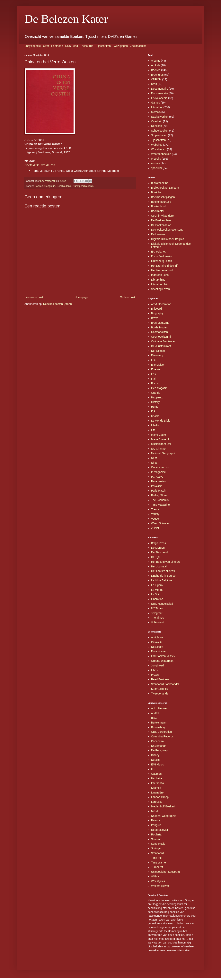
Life (153, 430)
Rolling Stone (159, 495)
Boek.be (156, 192)
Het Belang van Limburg (166, 561)
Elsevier (156, 369)
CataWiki (156, 642)
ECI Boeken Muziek (163, 656)
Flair (153, 378)
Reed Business (160, 679)
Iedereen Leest (160, 274)
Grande (155, 392)
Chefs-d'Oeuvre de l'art (39, 165)
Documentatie (159, 93)
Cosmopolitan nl (161, 336)
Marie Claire (158, 434)
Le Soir (155, 594)
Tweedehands (159, 693)
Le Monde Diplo (160, 420)
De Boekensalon (161, 225)
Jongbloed (157, 665)
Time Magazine (160, 504)
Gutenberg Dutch (161, 261)
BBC (154, 717)
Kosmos (156, 787)
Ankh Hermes (159, 708)
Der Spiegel (158, 350)
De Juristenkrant (161, 346)
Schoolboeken (160, 130)
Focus (155, 383)
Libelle (155, 425)
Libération (157, 599)
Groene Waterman (162, 660)
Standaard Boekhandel (165, 684)
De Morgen (158, 547)
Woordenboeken (161, 153)
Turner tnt (157, 867)
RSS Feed (71, 45)
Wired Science (160, 523)
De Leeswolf (158, 234)
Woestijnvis (158, 881)
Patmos (155, 820)
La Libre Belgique (161, 580)
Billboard (156, 308)
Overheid (156, 121)
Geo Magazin (159, 388)
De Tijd (155, 557)
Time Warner (159, 862)
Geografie (49, 186)
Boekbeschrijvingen (163, 197)
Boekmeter (157, 211)
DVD (154, 83)
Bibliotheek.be (159, 183)
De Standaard (159, 552)
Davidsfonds (158, 745)
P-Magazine (158, 472)
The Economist (160, 500)
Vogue (155, 518)
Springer (156, 848)
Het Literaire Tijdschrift (164, 265)
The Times (157, 617)
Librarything (158, 279)
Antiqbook (157, 637)
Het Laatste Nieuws (163, 571)
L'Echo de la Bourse (163, 575)
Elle (153, 360)
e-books (156, 158)
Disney (155, 755)
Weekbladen (158, 149)
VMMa (155, 876)
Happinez (157, 397)
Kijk (153, 411)
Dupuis (155, 759)
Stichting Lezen (160, 289)
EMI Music (157, 764)
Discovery (157, 355)
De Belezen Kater (66, 18)
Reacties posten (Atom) (57, 303)
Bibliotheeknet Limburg (165, 187)
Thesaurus (86, 45)
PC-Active (157, 476)
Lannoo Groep (160, 797)
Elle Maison (158, 364)
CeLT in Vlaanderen (163, 215)
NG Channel (158, 448)
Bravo (154, 318)
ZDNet (155, 528)
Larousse (157, 801)
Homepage (81, 297)
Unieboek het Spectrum (165, 871)
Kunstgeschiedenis (83, 186)
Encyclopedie (32, 45)
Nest (154, 458)
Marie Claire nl (160, 439)
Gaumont (157, 773)
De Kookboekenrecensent (167, 229)
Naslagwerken (160, 116)
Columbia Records (162, 736)
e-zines (155, 163)
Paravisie (157, 486)
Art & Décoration (161, 304)
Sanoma (156, 839)
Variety (155, 513)
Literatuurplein (160, 284)
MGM (154, 811)
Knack (155, 416)
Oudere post (127, 297)
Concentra (157, 741)
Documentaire (159, 88)
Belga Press (158, 543)
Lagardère (157, 792)
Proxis (155, 674)
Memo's (156, 112)
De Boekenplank (161, 220)
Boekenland (158, 206)
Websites (156, 144)
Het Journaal (159, 566)
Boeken (39, 186)
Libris (154, 670)
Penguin (156, 825)
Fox (153, 769)
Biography (157, 313)
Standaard (157, 853)
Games (155, 102)
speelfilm (156, 168)
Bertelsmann (159, 722)
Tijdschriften (103, 45)
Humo (154, 406)
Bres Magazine (160, 322)
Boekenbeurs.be (161, 201)
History (155, 402)
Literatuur (157, 107)
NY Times (157, 608)
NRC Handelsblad (162, 603)
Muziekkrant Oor (161, 443)
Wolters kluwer (160, 885)
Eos (153, 374)
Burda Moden (159, 327)
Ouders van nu (160, 467)
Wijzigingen (121, 45)
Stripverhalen (159, 135)
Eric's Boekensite (161, 256)
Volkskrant (157, 622)
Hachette (156, 778)
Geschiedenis (64, 186)
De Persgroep (159, 750)
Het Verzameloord (162, 270)
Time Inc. (156, 857)
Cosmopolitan (159, 332)
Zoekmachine (138, 45)
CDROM (156, 79)
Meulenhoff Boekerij (163, 806)
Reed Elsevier (159, 829)
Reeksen (156, 125)
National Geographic (163, 453)
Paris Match (158, 490)
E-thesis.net (158, 251)
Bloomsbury (158, 727)
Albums (155, 60)
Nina (154, 462)
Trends (155, 509)
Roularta (156, 834)
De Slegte (157, 646)
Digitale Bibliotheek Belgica (167, 239)
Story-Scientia (159, 688)
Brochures (157, 74)
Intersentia (157, 783)
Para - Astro (158, 481)
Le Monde (157, 589)
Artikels (155, 65)
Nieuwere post (34, 297)
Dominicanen (159, 651)
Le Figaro (157, 585)
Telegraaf (157, 613)
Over (46, 45)
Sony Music (158, 843)
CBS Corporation (161, 731)
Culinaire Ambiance (163, 341)
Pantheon (57, 45)
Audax (155, 713)
